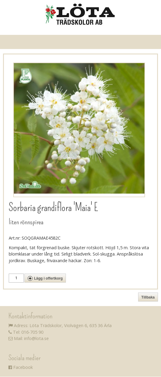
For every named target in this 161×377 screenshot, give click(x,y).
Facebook (20, 367)
